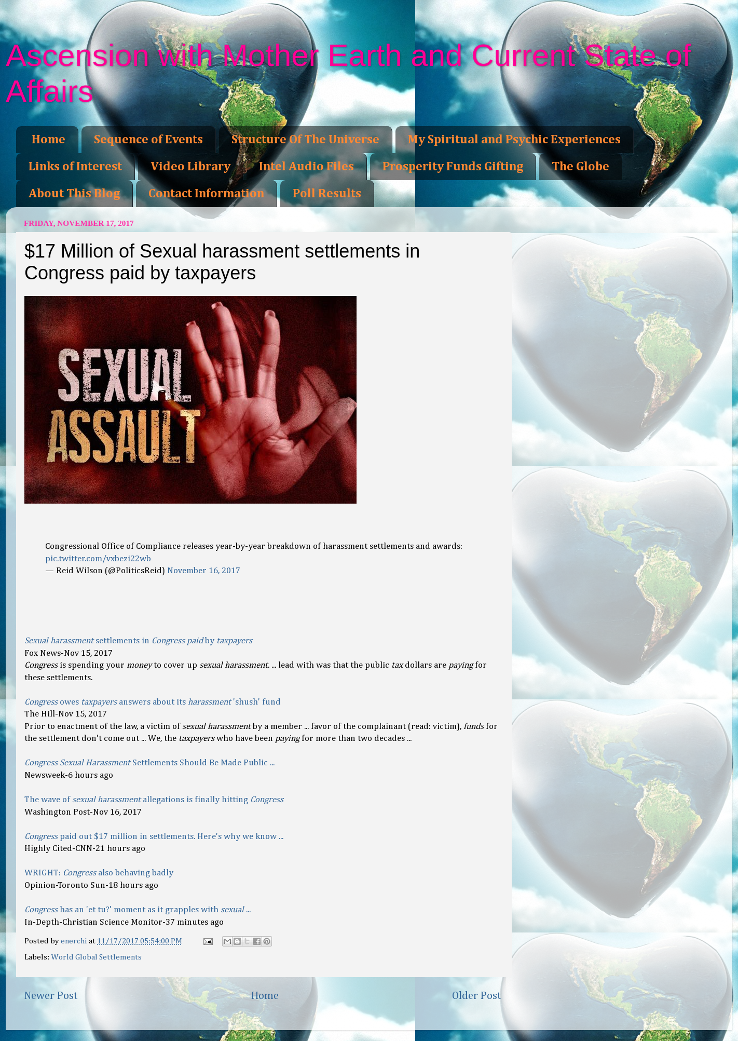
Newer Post (51, 996)
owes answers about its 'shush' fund (152, 702)
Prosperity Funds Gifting (452, 166)
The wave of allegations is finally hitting (153, 799)
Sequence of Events (148, 139)
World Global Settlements (96, 957)
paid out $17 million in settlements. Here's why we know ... (153, 836)
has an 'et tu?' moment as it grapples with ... (137, 909)
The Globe (580, 166)
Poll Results (327, 193)
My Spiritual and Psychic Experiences (514, 139)
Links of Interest (75, 166)
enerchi (75, 941)
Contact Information (206, 193)
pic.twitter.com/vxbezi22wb (98, 559)
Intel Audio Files (306, 166)
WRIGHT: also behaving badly (98, 873)
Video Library (190, 166)
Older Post (476, 996)
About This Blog (74, 193)
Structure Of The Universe (305, 139)
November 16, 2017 (203, 570)
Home (48, 139)
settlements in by (138, 641)
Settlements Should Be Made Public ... (149, 763)
